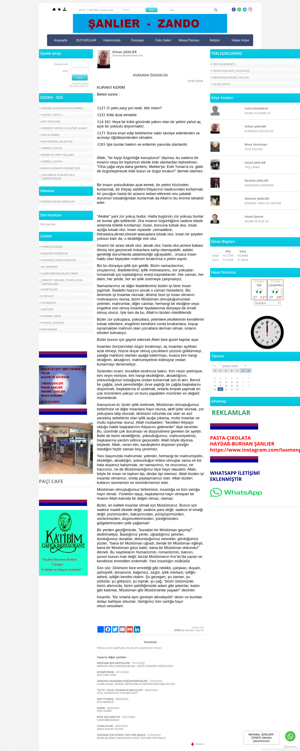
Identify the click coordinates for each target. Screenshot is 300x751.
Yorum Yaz (198, 627)
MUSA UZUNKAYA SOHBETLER (61, 168)
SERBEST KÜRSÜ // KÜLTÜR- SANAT (64, 128)
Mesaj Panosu (189, 40)
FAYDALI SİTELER (53, 322)
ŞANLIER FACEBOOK (55, 253)
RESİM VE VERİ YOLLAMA (58, 154)
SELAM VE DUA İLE (257, 221)
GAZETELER (49, 289)
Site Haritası (48, 224)
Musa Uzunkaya (256, 144)
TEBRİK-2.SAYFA (52, 148)
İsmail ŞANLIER (255, 162)
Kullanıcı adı (61, 64)
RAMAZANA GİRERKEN (259, 185)
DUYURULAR (86, 40)
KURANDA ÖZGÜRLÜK (259, 131)
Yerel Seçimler (254, 149)
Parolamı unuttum (80, 83)
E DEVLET (48, 296)
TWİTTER (47, 309)
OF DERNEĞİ (50, 266)
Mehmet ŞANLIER (257, 198)
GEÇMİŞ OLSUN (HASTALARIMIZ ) (63, 108)
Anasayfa (60, 40)
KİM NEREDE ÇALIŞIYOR (57, 141)
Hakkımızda (111, 40)
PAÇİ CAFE (51, 481)
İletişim (215, 40)
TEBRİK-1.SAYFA (52, 161)
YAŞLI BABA (252, 167)
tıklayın (158, 648)
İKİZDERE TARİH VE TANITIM (263, 203)
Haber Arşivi (240, 40)
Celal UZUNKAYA (256, 108)
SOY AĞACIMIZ (51, 121)
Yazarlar (199, 630)
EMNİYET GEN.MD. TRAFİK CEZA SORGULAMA (62, 282)
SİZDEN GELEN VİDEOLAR (58, 201)
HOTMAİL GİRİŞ (51, 316)
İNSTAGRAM (49, 329)
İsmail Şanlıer (254, 216)
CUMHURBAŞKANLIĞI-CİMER (60, 273)
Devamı (197, 744)
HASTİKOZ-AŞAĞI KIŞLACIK (59, 260)
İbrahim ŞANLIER (256, 180)
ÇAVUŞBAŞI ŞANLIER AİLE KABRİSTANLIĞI (58, 176)
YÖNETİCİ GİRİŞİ (52, 246)
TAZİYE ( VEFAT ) (52, 114)
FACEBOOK (49, 302)
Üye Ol (82, 9)
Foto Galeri (163, 40)
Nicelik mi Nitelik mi (258, 113)
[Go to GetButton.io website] (290, 747)
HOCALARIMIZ (51, 134)
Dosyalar (137, 40)
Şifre (65, 71)
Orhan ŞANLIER (255, 126)
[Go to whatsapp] (290, 736)
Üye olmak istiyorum (79, 85)
